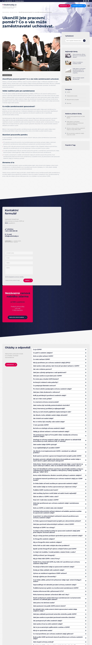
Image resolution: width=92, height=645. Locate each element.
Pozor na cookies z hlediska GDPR (78, 62)
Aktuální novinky (13, 12)
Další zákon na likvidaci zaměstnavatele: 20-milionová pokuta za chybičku (79, 71)
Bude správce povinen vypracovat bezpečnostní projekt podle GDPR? (57, 386)
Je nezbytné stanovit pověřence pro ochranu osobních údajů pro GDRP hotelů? (58, 412)
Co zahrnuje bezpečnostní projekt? (45, 589)
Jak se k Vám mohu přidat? (42, 328)
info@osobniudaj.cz (19, 1)
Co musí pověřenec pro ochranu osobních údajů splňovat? (53, 570)
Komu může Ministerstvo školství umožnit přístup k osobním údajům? (57, 408)
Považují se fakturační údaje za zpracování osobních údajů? (54, 502)
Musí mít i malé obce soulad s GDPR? (46, 433)
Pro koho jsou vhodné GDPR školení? (46, 307)
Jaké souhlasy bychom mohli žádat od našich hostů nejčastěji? (55, 426)
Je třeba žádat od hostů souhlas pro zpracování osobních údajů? (55, 416)
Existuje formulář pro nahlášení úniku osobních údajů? (52, 585)
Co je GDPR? (37, 277)
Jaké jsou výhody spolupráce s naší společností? (50, 301)
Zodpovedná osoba (72, 96)
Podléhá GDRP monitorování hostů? (45, 423)
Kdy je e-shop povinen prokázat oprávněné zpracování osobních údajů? (58, 470)
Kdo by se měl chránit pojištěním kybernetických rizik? (52, 341)
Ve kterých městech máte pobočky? (45, 311)
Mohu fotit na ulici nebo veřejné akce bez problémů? (51, 480)
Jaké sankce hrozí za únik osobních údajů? (48, 560)
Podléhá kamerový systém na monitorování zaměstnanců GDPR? (56, 523)
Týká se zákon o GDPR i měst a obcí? (46, 430)
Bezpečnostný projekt (73, 99)
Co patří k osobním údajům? (43, 281)
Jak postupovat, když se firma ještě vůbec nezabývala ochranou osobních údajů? (55, 365)
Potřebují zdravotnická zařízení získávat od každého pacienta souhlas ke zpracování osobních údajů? (57, 445)
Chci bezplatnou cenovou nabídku (41, 241)
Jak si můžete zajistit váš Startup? (78, 78)
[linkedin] (84, 1)
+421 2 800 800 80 (8, 1)
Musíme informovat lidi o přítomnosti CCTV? (48, 527)
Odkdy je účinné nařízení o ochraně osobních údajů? (51, 361)
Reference (26, 624)
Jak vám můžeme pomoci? (42, 297)
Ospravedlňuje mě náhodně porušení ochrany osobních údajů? (55, 520)
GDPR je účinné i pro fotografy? (44, 490)
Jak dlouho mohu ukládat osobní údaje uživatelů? (50, 344)
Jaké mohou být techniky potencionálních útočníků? (51, 334)
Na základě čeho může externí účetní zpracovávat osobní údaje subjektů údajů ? (55, 546)
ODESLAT (52, 245)
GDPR (48, 176)
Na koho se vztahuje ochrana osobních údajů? (49, 358)
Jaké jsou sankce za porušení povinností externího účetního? (54, 553)
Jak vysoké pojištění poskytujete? (45, 592)
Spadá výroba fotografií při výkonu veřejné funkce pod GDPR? (55, 483)
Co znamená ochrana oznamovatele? (46, 331)
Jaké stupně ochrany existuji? (43, 579)
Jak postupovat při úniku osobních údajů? (47, 557)
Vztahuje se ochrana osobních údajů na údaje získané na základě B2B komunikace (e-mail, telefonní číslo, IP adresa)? (57, 370)
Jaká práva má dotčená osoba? (44, 538)
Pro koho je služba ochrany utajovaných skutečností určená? (54, 582)
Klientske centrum (77, 5)
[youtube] (89, 1)
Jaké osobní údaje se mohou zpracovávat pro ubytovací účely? (55, 420)
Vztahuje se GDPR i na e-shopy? (44, 461)
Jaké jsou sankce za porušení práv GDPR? (47, 304)
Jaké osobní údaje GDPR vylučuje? (45, 374)
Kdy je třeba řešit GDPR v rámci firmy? (46, 493)
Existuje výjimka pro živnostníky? (45, 512)
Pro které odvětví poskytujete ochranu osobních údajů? (52, 318)
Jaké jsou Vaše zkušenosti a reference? (46, 321)
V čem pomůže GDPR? (41, 354)
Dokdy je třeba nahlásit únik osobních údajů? (49, 505)
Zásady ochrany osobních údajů (39, 245)
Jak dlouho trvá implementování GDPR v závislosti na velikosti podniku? (55, 382)
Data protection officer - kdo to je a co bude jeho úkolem (79, 56)
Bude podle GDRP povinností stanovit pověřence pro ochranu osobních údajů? (58, 574)
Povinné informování (29, 631)
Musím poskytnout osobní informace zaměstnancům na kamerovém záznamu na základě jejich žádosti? (57, 534)
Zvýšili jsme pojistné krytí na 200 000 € (76, 117)
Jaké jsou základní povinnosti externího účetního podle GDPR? (55, 550)
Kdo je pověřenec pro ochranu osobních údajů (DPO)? (52, 291)
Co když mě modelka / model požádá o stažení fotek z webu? (54, 486)
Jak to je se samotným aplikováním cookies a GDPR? (51, 564)
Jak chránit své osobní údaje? (43, 348)
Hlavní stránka (5, 12)
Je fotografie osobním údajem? (44, 473)
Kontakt (25, 627)
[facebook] (86, 1)
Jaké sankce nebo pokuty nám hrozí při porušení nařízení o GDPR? (56, 294)
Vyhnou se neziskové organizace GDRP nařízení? (50, 508)
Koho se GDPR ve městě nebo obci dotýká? (48, 441)
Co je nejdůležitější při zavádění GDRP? (46, 378)
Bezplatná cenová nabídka (74, 242)
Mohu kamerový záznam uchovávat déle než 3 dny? (51, 530)
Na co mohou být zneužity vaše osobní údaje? (49, 351)
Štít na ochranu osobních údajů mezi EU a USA (75, 134)
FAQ (24, 629)
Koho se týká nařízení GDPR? (43, 284)
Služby (25, 622)
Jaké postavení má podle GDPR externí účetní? (49, 542)
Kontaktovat (63, 5)
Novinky (69, 103)
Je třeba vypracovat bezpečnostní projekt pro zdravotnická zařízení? (57, 455)
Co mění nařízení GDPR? (41, 287)
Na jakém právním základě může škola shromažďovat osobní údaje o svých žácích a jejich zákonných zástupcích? (57, 390)
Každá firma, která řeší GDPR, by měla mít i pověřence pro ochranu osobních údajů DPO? (56, 497)
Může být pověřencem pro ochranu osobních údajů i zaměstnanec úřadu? (56, 437)
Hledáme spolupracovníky (11, 635)
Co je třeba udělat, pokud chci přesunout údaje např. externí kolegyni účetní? (57, 516)
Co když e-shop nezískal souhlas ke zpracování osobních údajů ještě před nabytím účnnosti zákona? (57, 465)
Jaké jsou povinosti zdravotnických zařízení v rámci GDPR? (53, 458)
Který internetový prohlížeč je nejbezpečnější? (49, 338)
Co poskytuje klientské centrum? (44, 314)
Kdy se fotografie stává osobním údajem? (47, 476)
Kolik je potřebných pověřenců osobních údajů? (49, 324)
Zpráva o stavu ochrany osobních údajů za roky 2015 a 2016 (76, 128)
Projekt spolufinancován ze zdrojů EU (32, 633)
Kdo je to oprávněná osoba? (43, 567)
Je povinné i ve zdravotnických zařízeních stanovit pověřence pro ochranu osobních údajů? (56, 450)
